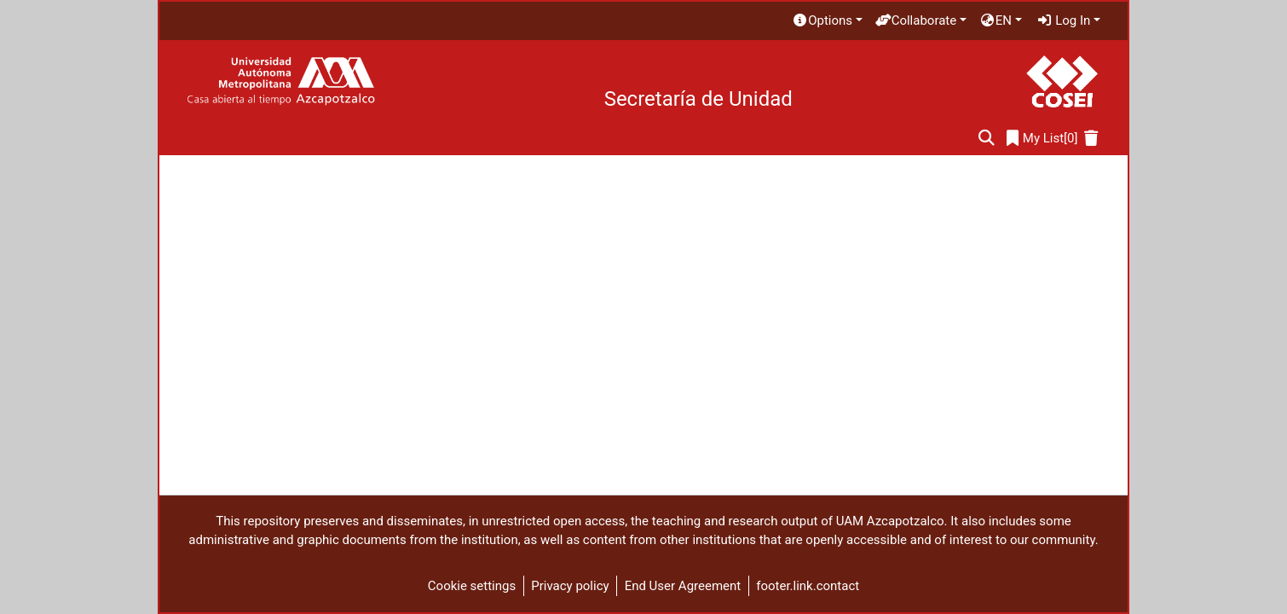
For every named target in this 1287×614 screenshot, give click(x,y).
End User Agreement (683, 586)
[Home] (281, 81)
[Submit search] (986, 138)
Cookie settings (472, 586)
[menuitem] (827, 21)
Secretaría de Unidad (698, 99)
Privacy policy (570, 586)
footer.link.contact (807, 586)
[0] (1042, 138)
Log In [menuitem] (1063, 20)
